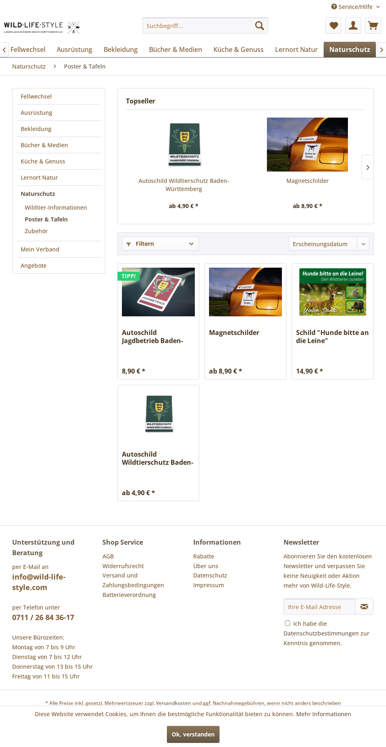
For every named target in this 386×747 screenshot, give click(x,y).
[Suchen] (259, 25)
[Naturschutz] (350, 49)
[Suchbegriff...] (205, 25)
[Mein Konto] (353, 25)
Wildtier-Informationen (56, 207)
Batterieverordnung (129, 595)
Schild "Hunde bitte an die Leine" (332, 336)
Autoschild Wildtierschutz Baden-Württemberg (184, 185)
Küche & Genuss (43, 161)
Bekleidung (36, 129)
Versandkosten (173, 703)
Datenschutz (210, 575)
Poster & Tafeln (46, 219)
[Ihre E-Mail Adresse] (320, 607)
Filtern (140, 243)
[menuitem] (205, 25)
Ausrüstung (36, 112)
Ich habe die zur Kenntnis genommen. (326, 633)
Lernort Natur (39, 177)
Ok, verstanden (193, 734)
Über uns (205, 566)
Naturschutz (38, 193)
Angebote (34, 265)
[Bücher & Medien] (175, 49)
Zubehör (36, 231)
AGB (108, 556)
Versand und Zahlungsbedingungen (133, 580)
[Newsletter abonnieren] (364, 607)
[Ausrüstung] (74, 49)
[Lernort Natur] (296, 49)
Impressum (208, 585)
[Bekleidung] (120, 49)
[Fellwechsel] (28, 49)
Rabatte (203, 556)
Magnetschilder (307, 181)
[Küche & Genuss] (238, 49)
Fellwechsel (36, 96)
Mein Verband (40, 249)
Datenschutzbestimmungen (321, 633)
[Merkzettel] (333, 25)
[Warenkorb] (373, 25)
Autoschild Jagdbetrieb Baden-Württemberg (152, 336)
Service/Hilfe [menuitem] (352, 7)
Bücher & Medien (44, 145)
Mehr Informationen (323, 714)
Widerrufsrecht (123, 566)
